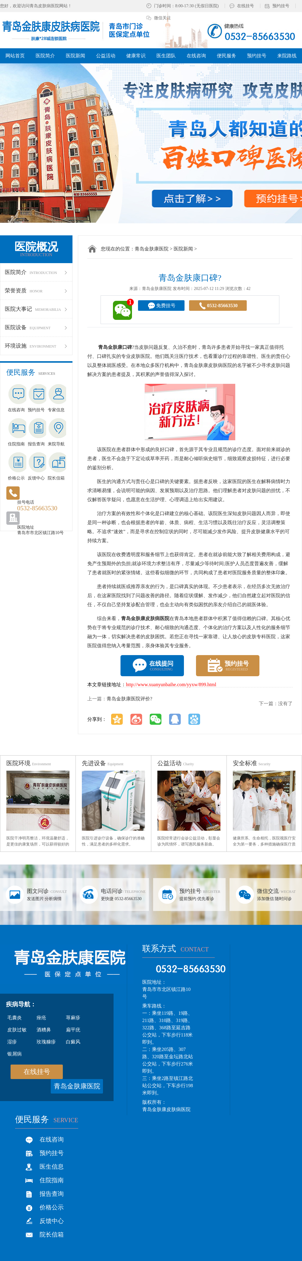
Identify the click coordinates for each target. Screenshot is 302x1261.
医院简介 (36, 272)
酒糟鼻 (44, 1029)
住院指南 (52, 1180)
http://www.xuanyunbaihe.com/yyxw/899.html (171, 684)
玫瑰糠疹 (46, 1041)
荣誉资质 (36, 291)
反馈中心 (52, 1221)
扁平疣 (73, 1029)
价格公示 (52, 1207)
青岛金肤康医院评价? (129, 698)
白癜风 (73, 1041)
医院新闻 (183, 248)
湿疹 (12, 1041)
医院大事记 (36, 309)
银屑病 (14, 1053)
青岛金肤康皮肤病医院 (145, 618)
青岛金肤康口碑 (115, 347)
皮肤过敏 (17, 1029)
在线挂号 (245, 6)
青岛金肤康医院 (152, 248)
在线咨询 (52, 1139)
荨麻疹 (73, 1017)
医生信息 (52, 1166)
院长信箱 (52, 1234)
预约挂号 (280, 6)
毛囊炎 (14, 1017)
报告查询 (52, 1193)
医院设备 (36, 327)
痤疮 (41, 1017)
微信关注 (162, 18)
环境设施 (36, 346)
